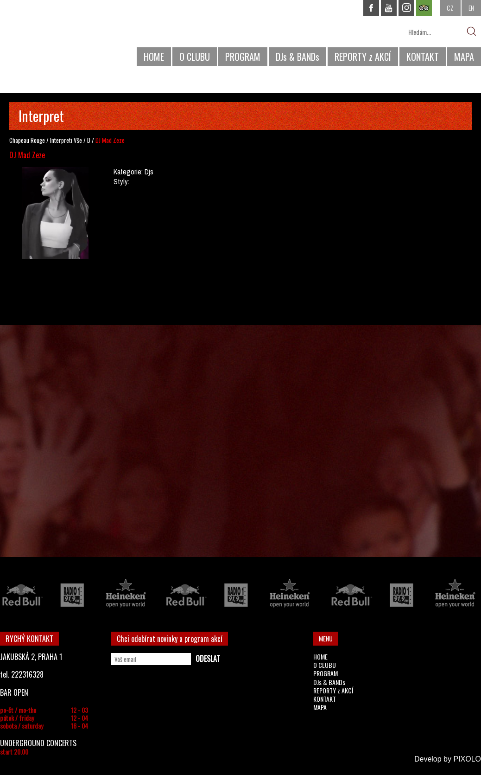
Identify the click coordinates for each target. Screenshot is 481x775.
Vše (78, 140)
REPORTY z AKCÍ (363, 57)
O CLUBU (194, 57)
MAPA (464, 57)
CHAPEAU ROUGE (50, 36)
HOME (154, 57)
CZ (450, 8)
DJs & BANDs (297, 57)
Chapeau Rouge (27, 140)
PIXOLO (467, 759)
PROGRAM (242, 57)
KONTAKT (422, 57)
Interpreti (61, 140)
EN (471, 8)
